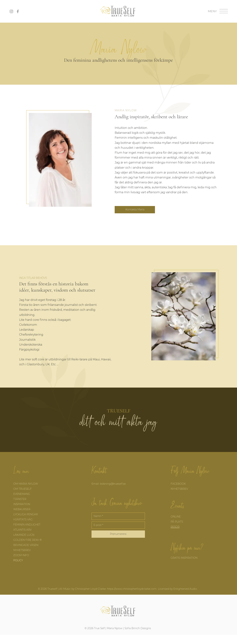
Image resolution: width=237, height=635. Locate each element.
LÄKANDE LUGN (23, 534)
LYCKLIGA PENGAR (25, 514)
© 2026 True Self (95, 628)
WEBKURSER (21, 509)
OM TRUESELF (22, 488)
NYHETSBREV (22, 550)
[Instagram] (11, 11)
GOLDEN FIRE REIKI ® (27, 540)
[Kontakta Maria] (135, 209)
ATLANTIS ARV (22, 529)
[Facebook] (17, 11)
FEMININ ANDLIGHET (26, 524)
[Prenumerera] (118, 534)
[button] (223, 11)
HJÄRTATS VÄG (23, 519)
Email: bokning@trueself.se (109, 483)
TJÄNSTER (20, 499)
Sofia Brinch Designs (138, 628)
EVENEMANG (22, 494)
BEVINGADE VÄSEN (25, 545)
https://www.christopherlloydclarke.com (132, 588)
